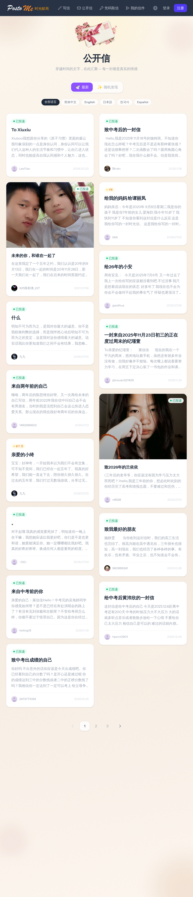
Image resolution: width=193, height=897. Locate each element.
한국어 (124, 102)
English (89, 102)
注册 (180, 8)
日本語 (107, 102)
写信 (64, 8)
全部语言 (50, 102)
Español (142, 102)
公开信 (84, 8)
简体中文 (70, 102)
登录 (166, 8)
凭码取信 (109, 8)
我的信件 (135, 8)
